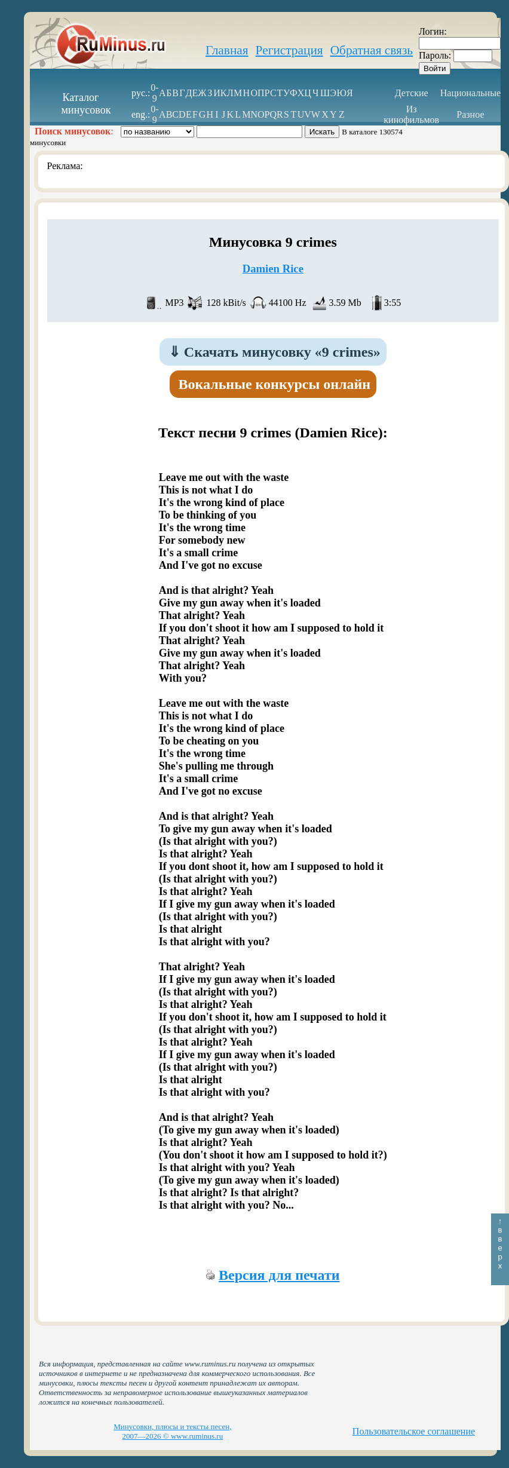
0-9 (154, 92)
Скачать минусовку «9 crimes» (274, 352)
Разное (470, 114)
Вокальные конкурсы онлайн (275, 384)
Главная (227, 50)
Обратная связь (371, 50)
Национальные (470, 93)
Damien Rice (273, 268)
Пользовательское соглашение (413, 1431)
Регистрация (289, 50)
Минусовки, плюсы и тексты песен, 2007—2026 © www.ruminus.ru (172, 1431)
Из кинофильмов (411, 114)
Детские (411, 93)
